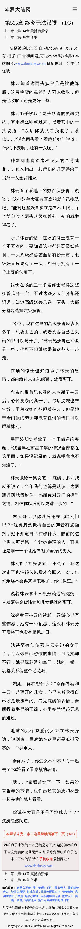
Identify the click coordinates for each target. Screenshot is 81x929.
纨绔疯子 (67, 852)
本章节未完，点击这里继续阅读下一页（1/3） (41, 834)
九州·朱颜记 (17, 891)
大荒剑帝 (67, 891)
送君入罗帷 (24, 887)
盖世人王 (67, 896)
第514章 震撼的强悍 (32, 31)
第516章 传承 (27, 37)
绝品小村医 (32, 896)
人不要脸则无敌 (50, 896)
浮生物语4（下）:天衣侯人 (49, 887)
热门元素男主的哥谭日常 (53, 900)
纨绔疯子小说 (14, 845)
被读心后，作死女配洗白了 (43, 891)
